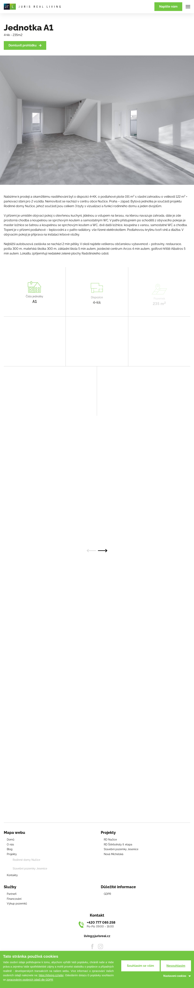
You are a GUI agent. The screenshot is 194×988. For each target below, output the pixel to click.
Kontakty (12, 875)
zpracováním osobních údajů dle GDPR (30, 979)
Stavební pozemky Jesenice (30, 868)
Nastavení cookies (174, 975)
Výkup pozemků (17, 903)
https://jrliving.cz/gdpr (51, 975)
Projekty (12, 854)
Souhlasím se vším (140, 966)
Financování (14, 898)
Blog (10, 849)
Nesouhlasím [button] (175, 965)
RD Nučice (110, 839)
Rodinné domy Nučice (26, 859)
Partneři (11, 893)
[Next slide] (102, 551)
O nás (10, 844)
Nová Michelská (113, 854)
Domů (10, 839)
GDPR (107, 893)
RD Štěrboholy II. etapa (118, 844)
